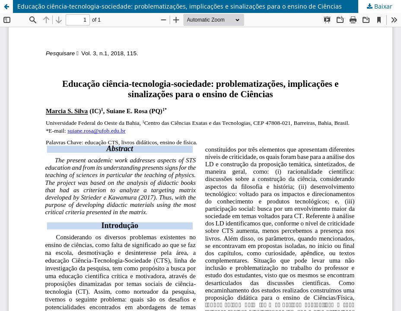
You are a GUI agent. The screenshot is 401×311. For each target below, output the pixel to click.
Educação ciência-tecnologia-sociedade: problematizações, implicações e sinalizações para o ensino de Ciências (179, 6)
